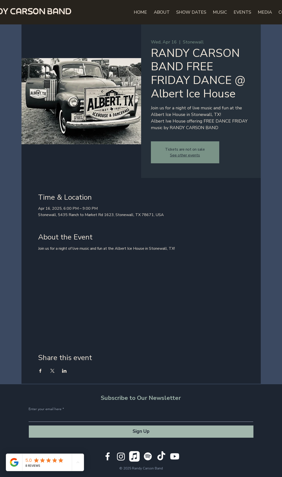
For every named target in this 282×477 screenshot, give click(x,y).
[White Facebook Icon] (107, 456)
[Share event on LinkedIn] (64, 371)
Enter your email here (45, 409)
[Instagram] (121, 456)
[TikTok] (161, 456)
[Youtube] (174, 456)
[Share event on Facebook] (40, 371)
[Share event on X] (52, 371)
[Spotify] (148, 456)
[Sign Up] (141, 431)
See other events (185, 155)
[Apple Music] (134, 456)
